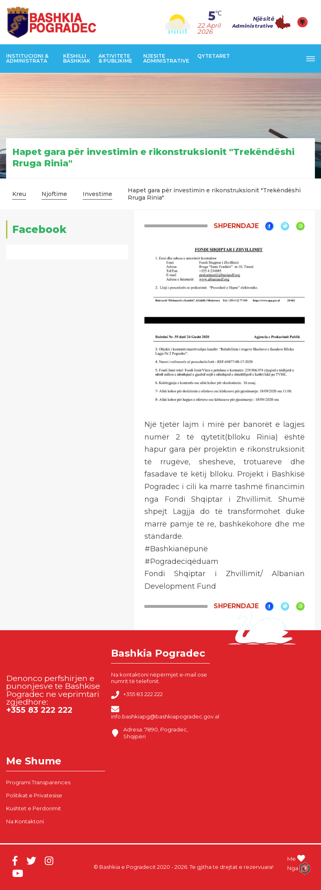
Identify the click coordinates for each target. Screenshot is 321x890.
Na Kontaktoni (25, 821)
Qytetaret (213, 56)
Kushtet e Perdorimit (33, 808)
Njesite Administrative (166, 58)
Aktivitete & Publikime (115, 58)
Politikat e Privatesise (34, 795)
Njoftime (54, 194)
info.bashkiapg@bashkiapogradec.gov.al (165, 712)
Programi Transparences (38, 782)
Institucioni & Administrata (27, 58)
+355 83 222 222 (137, 695)
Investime (97, 194)
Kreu (19, 194)
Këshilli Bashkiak (76, 58)
